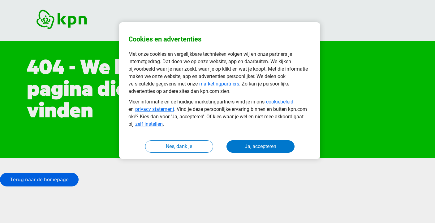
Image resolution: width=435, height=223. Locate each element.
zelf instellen (149, 124)
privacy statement (154, 109)
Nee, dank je (179, 146)
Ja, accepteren (260, 146)
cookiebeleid (279, 102)
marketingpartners (219, 84)
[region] (219, 90)
